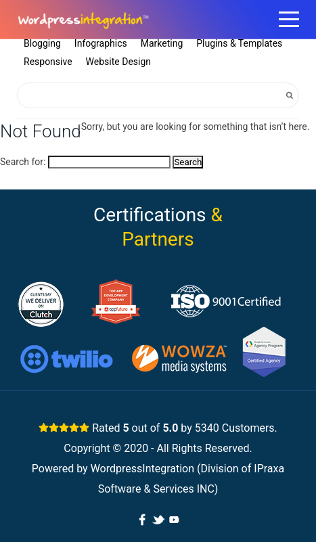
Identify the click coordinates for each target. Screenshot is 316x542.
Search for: (22, 161)
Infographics (100, 43)
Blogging (42, 43)
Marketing (162, 43)
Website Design (118, 61)
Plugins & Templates (239, 43)
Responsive (48, 61)
